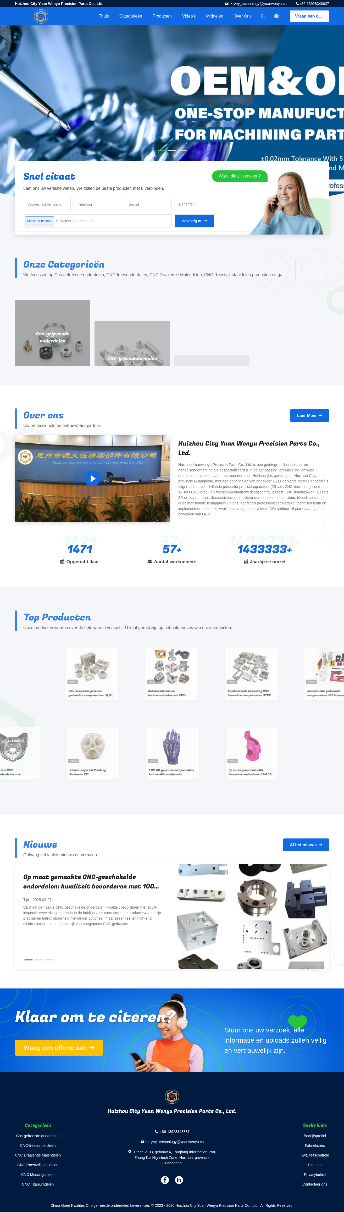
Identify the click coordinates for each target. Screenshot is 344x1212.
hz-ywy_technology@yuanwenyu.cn (257, 4)
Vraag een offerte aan (312, 16)
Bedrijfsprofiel (315, 1136)
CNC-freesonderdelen (38, 1145)
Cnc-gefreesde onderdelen (38, 1136)
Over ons (243, 16)
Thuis (104, 16)
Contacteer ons (314, 1184)
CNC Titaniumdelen (38, 1184)
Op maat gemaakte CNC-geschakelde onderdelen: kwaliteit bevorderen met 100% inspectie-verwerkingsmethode (91, 881)
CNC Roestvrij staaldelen (37, 1165)
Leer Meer (307, 415)
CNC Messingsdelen (38, 1174)
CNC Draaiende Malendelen (38, 1155)
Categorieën (130, 16)
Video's (189, 16)
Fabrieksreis (315, 1145)
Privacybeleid (315, 1174)
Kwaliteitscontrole (315, 1155)
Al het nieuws (303, 845)
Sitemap (314, 1165)
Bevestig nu (192, 221)
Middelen (214, 16)
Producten (162, 16)
